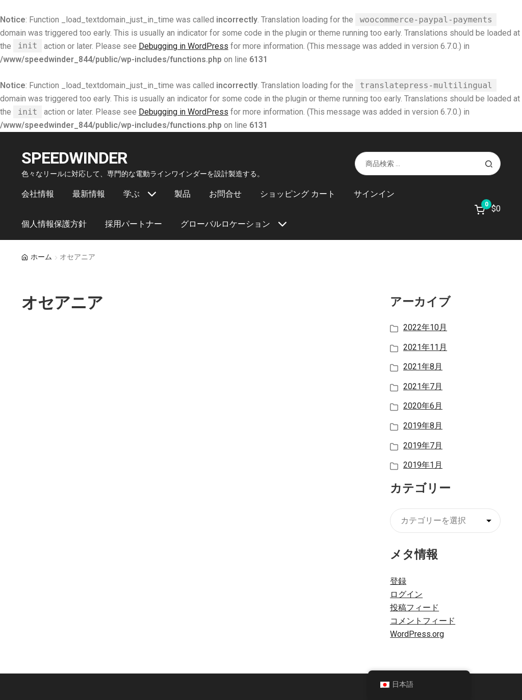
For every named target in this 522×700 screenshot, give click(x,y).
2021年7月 (422, 386)
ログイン (406, 594)
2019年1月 (422, 465)
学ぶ (131, 194)
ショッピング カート (297, 194)
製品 (182, 194)
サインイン (374, 194)
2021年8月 (422, 366)
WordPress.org (417, 634)
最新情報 (88, 194)
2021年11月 (425, 347)
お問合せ (225, 194)
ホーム (41, 257)
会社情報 (37, 194)
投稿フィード (414, 607)
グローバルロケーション (225, 224)
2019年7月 (422, 445)
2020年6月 (422, 406)
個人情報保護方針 (54, 224)
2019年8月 (422, 425)
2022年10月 (425, 327)
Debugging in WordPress (183, 46)
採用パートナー (133, 224)
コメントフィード (422, 621)
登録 (398, 581)
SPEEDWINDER (74, 158)
